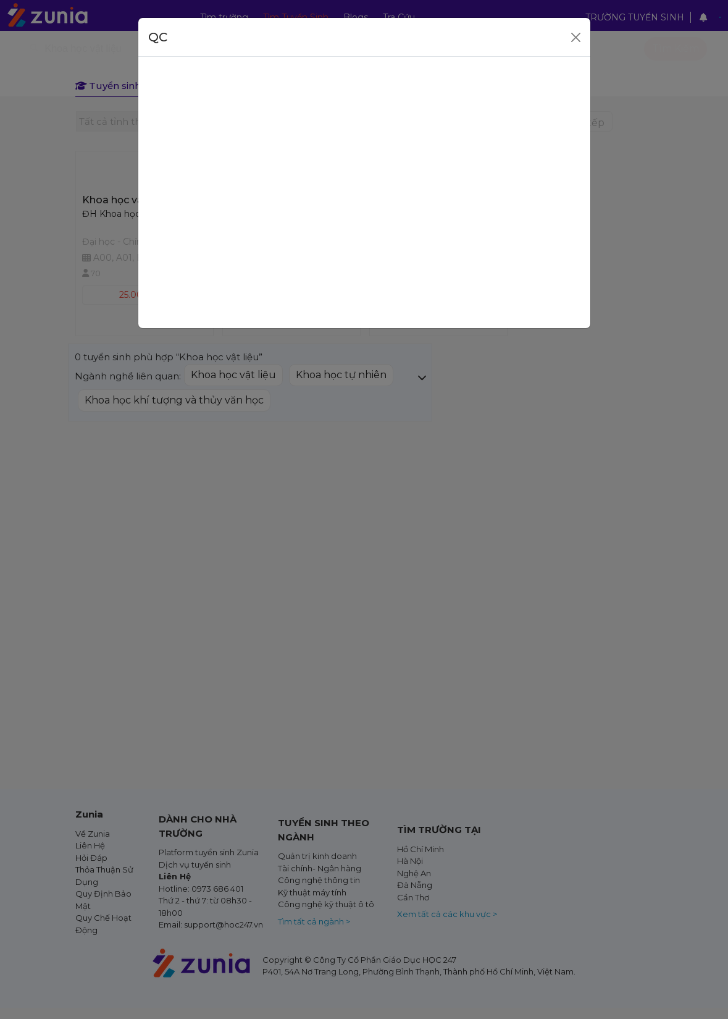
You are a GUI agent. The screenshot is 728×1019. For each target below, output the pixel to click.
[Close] (575, 37)
